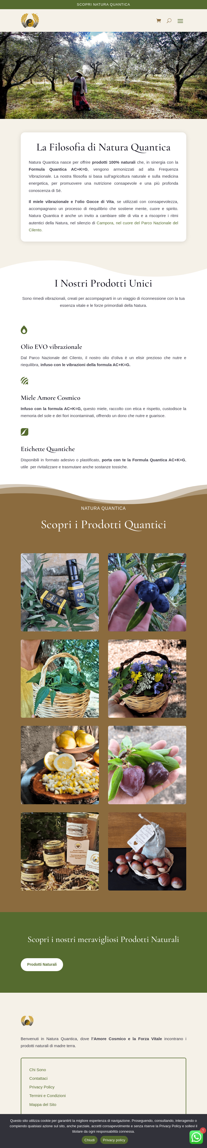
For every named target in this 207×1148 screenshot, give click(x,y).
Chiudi (89, 1140)
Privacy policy (114, 1140)
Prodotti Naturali (42, 964)
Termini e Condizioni (47, 1095)
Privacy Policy (41, 1087)
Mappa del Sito (42, 1104)
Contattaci (38, 1078)
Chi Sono (37, 1069)
